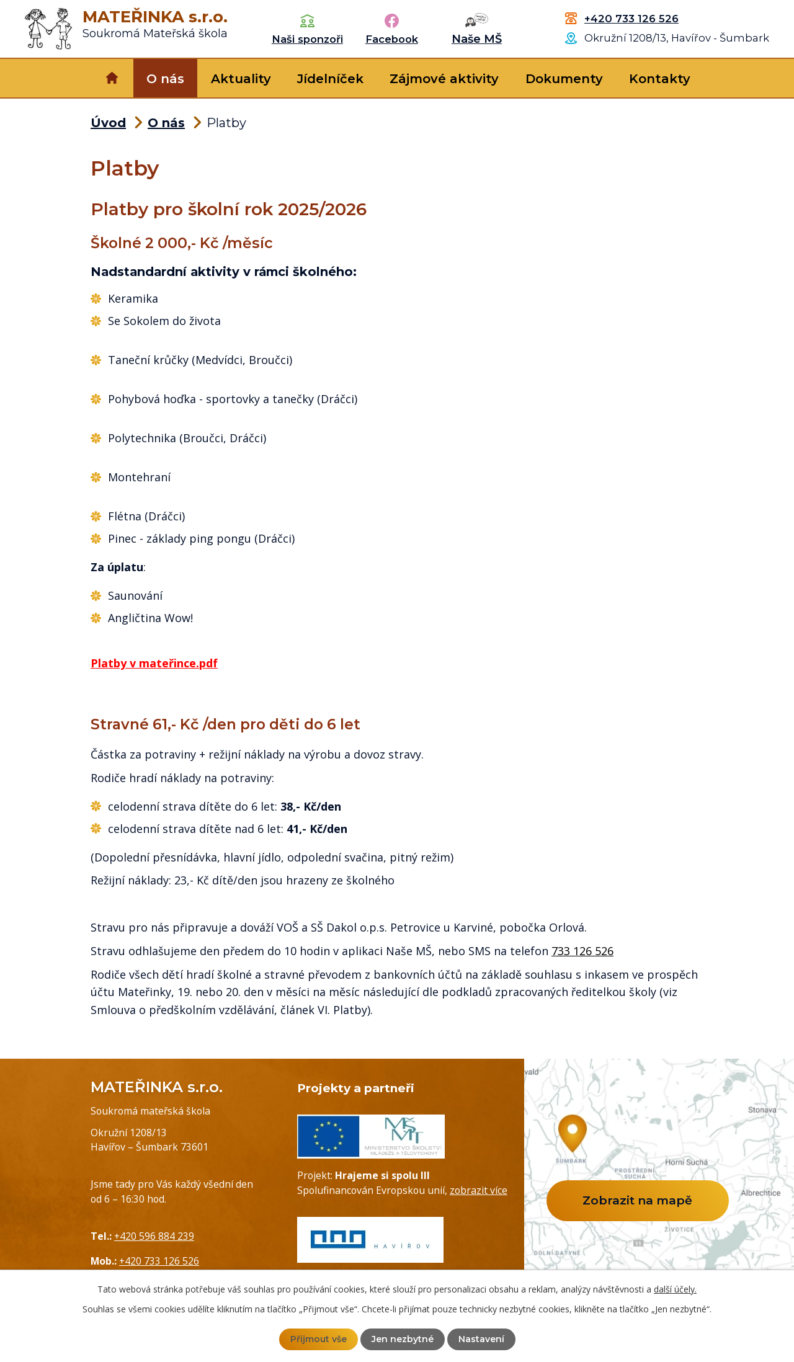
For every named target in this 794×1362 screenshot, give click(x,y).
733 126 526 (582, 950)
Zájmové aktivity (444, 78)
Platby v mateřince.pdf (154, 663)
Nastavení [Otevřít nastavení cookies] (481, 1339)
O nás (165, 78)
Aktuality (241, 78)
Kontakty (659, 78)
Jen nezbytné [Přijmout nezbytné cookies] (403, 1339)
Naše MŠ (477, 39)
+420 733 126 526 (631, 18)
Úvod (112, 78)
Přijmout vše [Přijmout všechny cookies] (318, 1339)
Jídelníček (330, 78)
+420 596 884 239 (154, 1236)
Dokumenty (564, 78)
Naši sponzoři (307, 39)
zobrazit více (478, 1190)
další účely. (675, 1289)
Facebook (391, 39)
